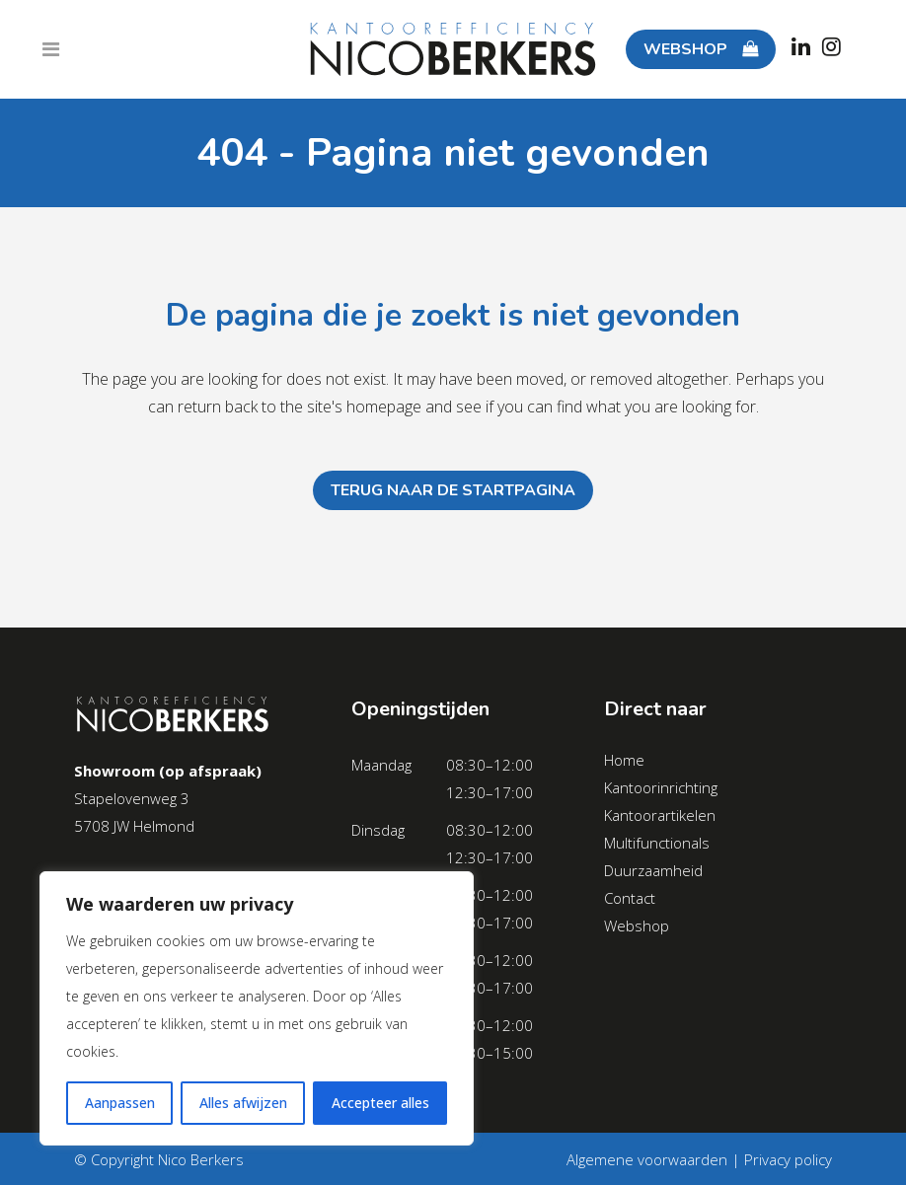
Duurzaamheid (653, 870)
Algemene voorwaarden (646, 1159)
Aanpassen (120, 1102)
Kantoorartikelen (660, 815)
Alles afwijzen (243, 1102)
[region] (256, 1008)
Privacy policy (788, 1159)
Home (624, 760)
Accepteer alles (380, 1102)
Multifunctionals (657, 842)
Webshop (636, 925)
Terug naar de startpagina (453, 490)
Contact (629, 898)
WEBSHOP (699, 49)
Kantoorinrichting (660, 787)
